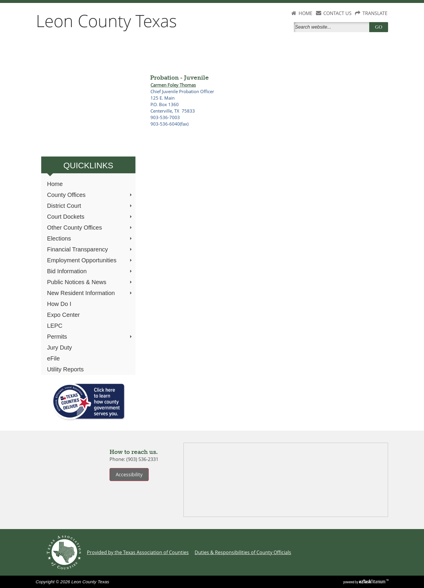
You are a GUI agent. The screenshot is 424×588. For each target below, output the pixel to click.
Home (55, 184)
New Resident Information (90, 293)
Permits (90, 336)
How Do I (59, 304)
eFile (53, 358)
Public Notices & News (90, 282)
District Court (90, 205)
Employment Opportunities (90, 260)
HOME (305, 13)
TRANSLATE (374, 13)
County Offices (90, 195)
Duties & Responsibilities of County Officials (243, 552)
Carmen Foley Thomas (173, 85)
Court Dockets (90, 216)
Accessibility (129, 474)
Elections (90, 238)
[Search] (333, 27)
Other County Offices (90, 227)
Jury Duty (59, 347)
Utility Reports (65, 369)
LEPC (54, 325)
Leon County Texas (106, 20)
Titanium (372, 581)
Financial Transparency (90, 249)
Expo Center (63, 315)
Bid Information (90, 271)
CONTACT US (337, 13)
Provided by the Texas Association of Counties (138, 552)
